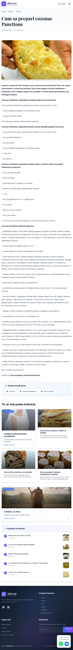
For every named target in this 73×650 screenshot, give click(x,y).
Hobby (42, 607)
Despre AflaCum (7, 624)
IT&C (41, 604)
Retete (42, 601)
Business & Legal (45, 613)
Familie (42, 598)
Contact (4, 628)
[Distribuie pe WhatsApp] (61, 644)
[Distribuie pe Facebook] (66, 644)
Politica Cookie (6, 631)
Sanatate (43, 610)
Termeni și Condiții (7, 635)
